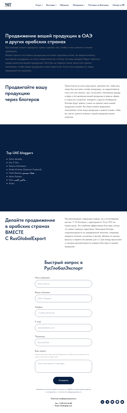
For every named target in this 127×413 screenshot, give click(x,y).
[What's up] (117, 403)
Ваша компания (42, 292)
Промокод (40, 336)
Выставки (50, 5)
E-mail (38, 321)
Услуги (38, 5)
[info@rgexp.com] (122, 403)
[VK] (102, 403)
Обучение (64, 5)
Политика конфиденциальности (63, 399)
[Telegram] (107, 403)
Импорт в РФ (119, 5)
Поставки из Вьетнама (98, 5)
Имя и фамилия (42, 277)
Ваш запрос (40, 351)
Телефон (39, 307)
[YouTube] (112, 403)
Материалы (78, 5)
